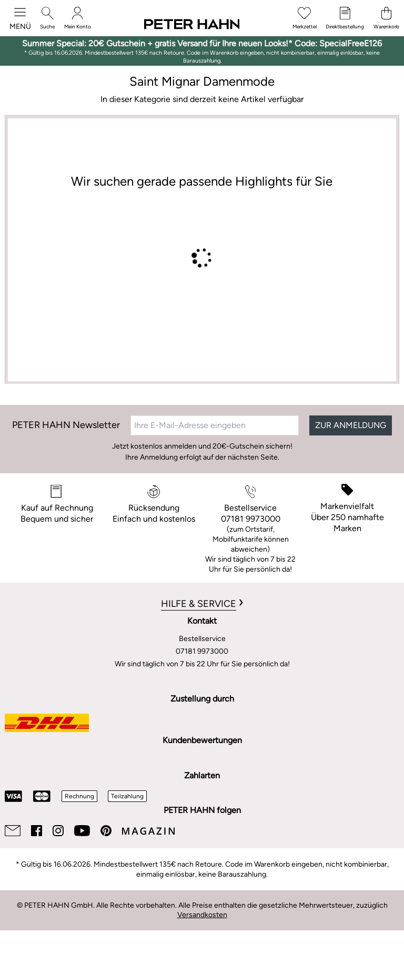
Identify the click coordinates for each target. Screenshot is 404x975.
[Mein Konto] (77, 18)
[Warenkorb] (386, 18)
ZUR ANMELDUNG (350, 425)
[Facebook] (36, 830)
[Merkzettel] (304, 18)
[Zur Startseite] (192, 25)
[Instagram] (58, 830)
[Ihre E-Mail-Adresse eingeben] (214, 425)
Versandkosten (202, 914)
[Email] (13, 830)
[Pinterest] (106, 830)
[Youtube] (82, 830)
